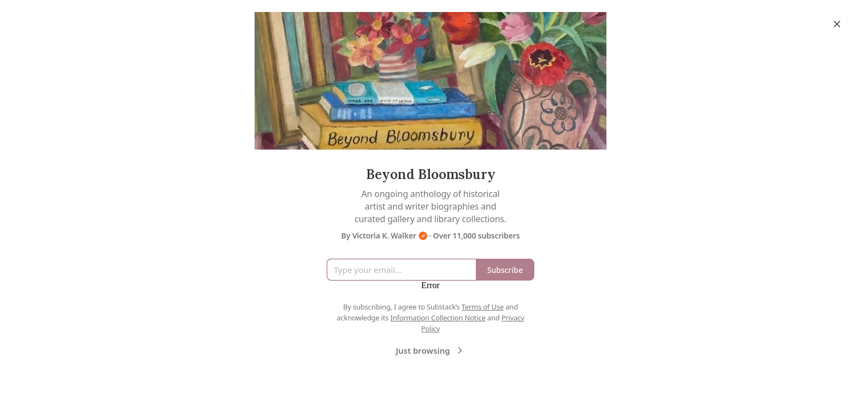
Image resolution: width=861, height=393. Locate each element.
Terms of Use (483, 307)
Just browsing (430, 350)
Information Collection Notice (437, 318)
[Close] (837, 24)
